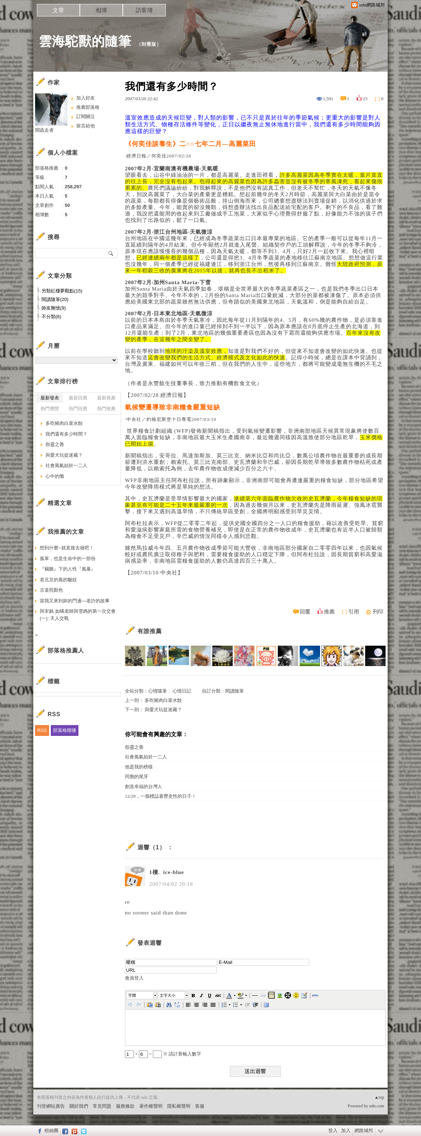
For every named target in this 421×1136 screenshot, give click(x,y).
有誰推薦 (149, 631)
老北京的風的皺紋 (58, 579)
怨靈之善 (134, 747)
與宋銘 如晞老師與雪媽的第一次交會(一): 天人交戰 (78, 614)
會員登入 (134, 978)
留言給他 (85, 125)
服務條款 (125, 1106)
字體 (132, 995)
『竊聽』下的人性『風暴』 (68, 569)
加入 (345, 1130)
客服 (199, 1106)
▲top (379, 1097)
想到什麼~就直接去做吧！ (67, 547)
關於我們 (78, 1106)
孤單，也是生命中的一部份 (68, 558)
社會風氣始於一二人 (146, 756)
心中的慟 (54, 476)
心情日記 (182, 691)
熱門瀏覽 (49, 408)
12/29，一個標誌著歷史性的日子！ (160, 796)
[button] (142, 995)
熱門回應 (78, 408)
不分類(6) (51, 316)
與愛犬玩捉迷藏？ (163, 709)
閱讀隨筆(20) (55, 299)
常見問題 (102, 1106)
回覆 (305, 612)
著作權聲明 (151, 1106)
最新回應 (78, 397)
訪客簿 (144, 10)
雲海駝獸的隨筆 (85, 41)
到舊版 (148, 44)
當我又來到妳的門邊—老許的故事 (75, 600)
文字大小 (167, 995)
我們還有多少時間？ (66, 434)
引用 (353, 612)
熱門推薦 (106, 408)
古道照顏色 (51, 590)
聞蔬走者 (44, 130)
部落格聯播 (64, 730)
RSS (42, 730)
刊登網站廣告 (51, 1106)
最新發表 (49, 397)
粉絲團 (51, 1130)
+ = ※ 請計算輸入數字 (163, 1054)
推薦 (329, 612)
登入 (333, 1130)
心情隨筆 (157, 691)
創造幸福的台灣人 (143, 786)
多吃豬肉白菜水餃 (163, 700)
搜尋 (111, 253)
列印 (378, 612)
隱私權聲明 (178, 1106)
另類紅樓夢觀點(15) (62, 290)
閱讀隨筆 (234, 691)
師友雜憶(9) (54, 308)
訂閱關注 (85, 116)
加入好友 (85, 98)
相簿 (101, 10)
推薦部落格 (88, 107)
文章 (58, 10)
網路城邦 (363, 1130)
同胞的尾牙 (136, 776)
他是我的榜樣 (139, 767)
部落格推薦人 (66, 650)
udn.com (376, 1105)
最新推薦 (106, 397)
